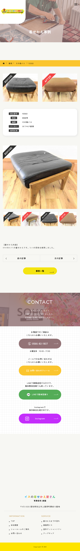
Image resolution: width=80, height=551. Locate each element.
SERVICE (46, 516)
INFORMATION (16, 516)
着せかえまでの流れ (51, 521)
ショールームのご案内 (20, 529)
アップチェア (48, 533)
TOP (13, 521)
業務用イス (47, 525)
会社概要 (14, 525)
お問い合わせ (16, 533)
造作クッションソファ (52, 529)
